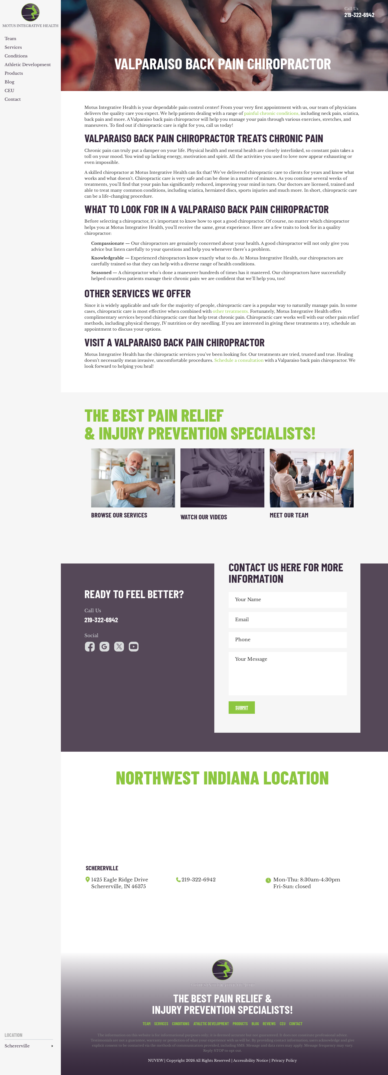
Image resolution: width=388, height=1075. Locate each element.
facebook (90, 646)
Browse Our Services (119, 515)
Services (13, 47)
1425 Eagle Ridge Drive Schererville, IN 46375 (119, 883)
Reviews (269, 1024)
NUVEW (155, 1060)
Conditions (16, 56)
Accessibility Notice (251, 1060)
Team (10, 39)
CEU (9, 91)
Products (14, 73)
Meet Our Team (289, 515)
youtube (119, 646)
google (104, 646)
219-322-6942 (359, 15)
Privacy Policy (284, 1060)
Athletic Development (28, 65)
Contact (13, 99)
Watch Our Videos (203, 517)
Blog (9, 82)
